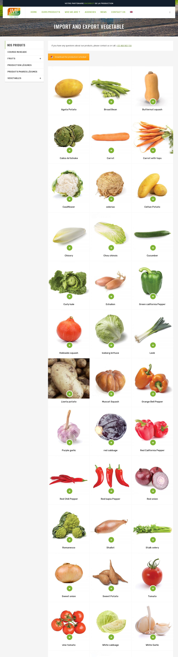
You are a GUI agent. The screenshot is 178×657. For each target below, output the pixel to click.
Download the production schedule (70, 57)
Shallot (110, 547)
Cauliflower (69, 207)
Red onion (152, 499)
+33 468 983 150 (124, 45)
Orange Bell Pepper (152, 401)
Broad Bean (110, 109)
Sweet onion (69, 596)
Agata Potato (68, 109)
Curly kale (68, 304)
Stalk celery (152, 547)
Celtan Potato (152, 207)
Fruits (11, 58)
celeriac (110, 207)
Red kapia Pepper (110, 499)
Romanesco (68, 547)
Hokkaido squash (68, 353)
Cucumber (152, 255)
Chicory (69, 255)
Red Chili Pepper (69, 499)
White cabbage (110, 645)
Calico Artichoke (69, 158)
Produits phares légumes (22, 72)
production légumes (19, 65)
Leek (152, 353)
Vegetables (14, 78)
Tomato (152, 596)
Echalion (110, 304)
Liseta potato (68, 401)
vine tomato (69, 645)
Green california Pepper (152, 304)
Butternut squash (152, 109)
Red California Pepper (152, 450)
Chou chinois (110, 255)
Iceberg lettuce (110, 353)
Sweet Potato (110, 596)
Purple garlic (69, 450)
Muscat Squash (110, 401)
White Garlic (152, 645)
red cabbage (111, 450)
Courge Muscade (17, 52)
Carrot (110, 158)
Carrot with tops (152, 158)
